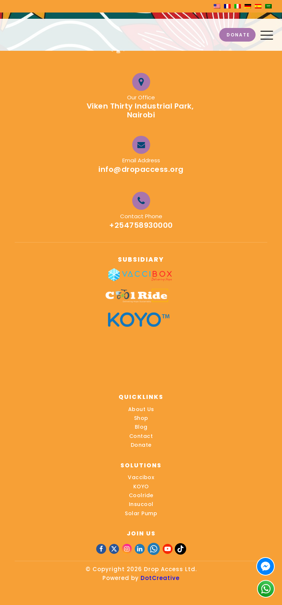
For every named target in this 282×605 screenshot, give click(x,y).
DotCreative (160, 578)
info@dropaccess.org (141, 169)
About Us (141, 409)
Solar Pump (141, 513)
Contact (141, 436)
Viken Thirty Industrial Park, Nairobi (141, 110)
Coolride (141, 495)
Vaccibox (141, 477)
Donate (141, 445)
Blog (141, 427)
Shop (141, 418)
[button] (267, 35)
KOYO (141, 486)
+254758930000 (141, 225)
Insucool (141, 504)
